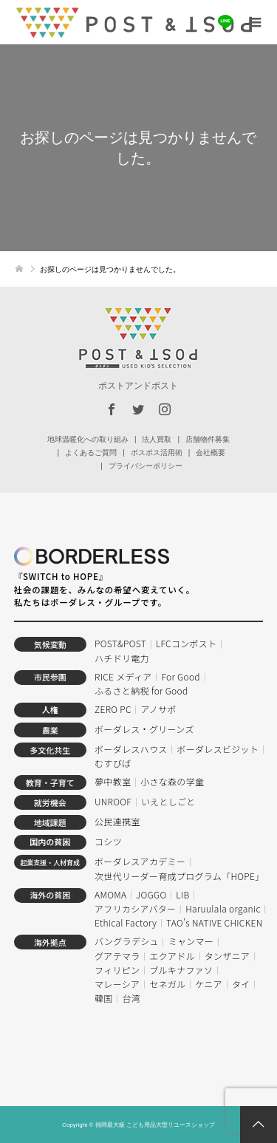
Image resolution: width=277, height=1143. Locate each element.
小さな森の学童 (172, 781)
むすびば (113, 763)
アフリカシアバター (135, 908)
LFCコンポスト (186, 643)
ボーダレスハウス (131, 749)
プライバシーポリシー (145, 466)
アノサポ (159, 709)
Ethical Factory (126, 922)
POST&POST (120, 643)
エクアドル (172, 955)
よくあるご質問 (91, 452)
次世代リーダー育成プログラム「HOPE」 (179, 876)
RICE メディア (123, 676)
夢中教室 (113, 781)
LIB (182, 894)
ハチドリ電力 (122, 658)
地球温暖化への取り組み (88, 439)
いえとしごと (168, 801)
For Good (180, 676)
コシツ (108, 841)
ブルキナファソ (181, 969)
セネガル (167, 983)
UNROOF (113, 801)
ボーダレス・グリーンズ (144, 729)
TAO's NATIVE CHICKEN (214, 922)
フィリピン (117, 969)
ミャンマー (191, 941)
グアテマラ (117, 955)
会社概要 (210, 452)
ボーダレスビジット (218, 749)
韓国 (104, 998)
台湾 (131, 998)
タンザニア (227, 955)
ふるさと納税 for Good (141, 690)
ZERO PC (113, 709)
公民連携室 (117, 821)
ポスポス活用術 (156, 452)
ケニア (208, 983)
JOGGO (151, 894)
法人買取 (156, 439)
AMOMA (110, 894)
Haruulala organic (222, 908)
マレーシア (117, 983)
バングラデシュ (127, 941)
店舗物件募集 (207, 439)
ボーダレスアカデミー (140, 861)
